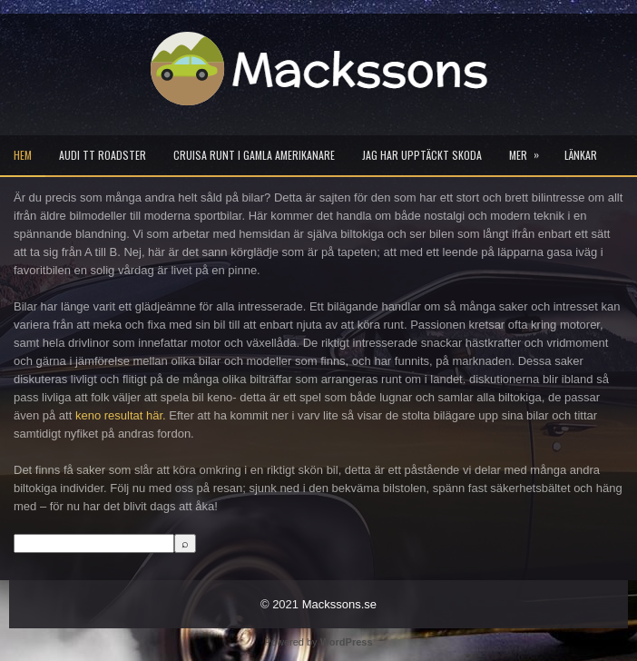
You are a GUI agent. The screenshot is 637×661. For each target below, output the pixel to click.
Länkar (580, 155)
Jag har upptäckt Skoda (422, 155)
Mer (530, 149)
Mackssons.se (339, 604)
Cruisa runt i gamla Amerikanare (254, 155)
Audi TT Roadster (102, 155)
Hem (23, 155)
